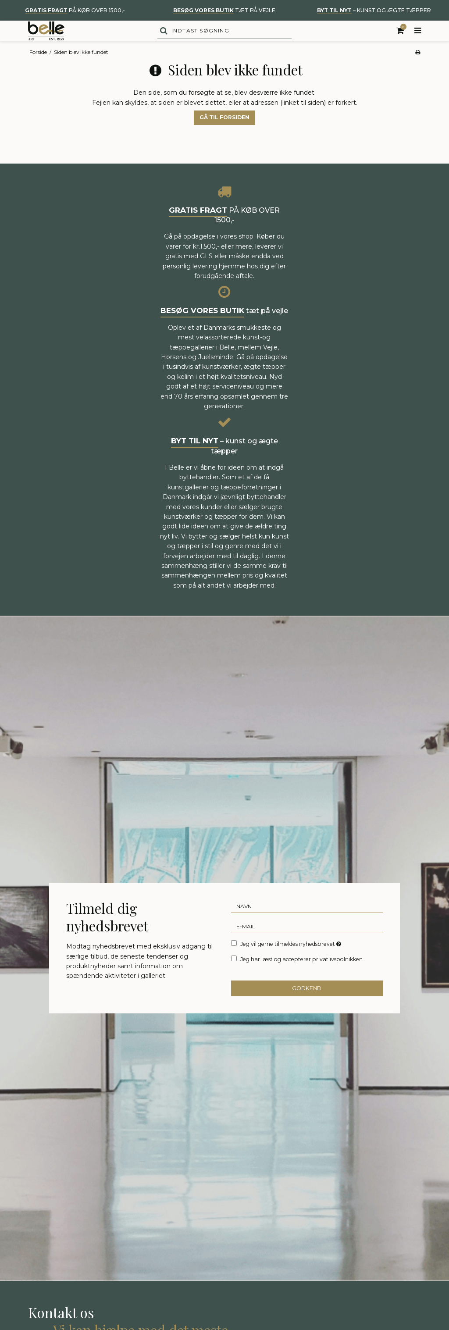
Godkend (307, 1004)
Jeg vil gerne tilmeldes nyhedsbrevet (291, 959)
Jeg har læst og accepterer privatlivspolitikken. (302, 975)
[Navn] (307, 922)
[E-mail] (307, 942)
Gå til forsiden (224, 133)
